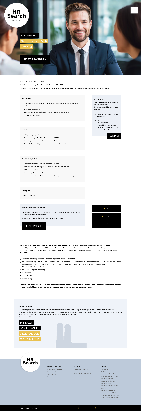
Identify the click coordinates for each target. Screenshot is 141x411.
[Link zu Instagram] (106, 216)
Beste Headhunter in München (110, 397)
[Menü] (134, 10)
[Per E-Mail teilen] (106, 208)
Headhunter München (107, 378)
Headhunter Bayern (106, 383)
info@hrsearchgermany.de (83, 373)
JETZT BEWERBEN (34, 59)
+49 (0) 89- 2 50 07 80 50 (83, 369)
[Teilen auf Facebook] (106, 224)
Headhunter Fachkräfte (108, 390)
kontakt (114, 136)
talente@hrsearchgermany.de (37, 214)
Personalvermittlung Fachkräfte (110, 395)
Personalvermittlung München (110, 374)
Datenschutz (104, 369)
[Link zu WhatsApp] (115, 408)
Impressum (104, 371)
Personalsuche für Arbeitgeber (110, 393)
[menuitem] (134, 7)
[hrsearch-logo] (16, 15)
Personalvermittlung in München (110, 376)
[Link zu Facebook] (84, 408)
